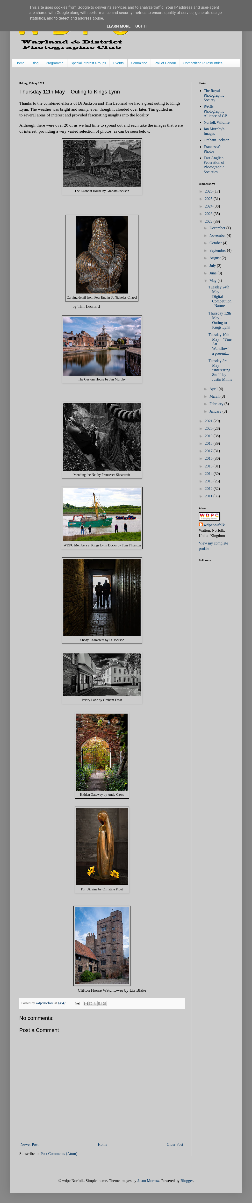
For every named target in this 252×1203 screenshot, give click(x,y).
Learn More (118, 26)
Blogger (186, 1181)
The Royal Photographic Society (214, 95)
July (213, 266)
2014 (209, 474)
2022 (209, 221)
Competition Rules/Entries (203, 63)
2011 (209, 496)
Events (118, 63)
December (217, 228)
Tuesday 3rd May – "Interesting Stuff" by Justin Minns (220, 370)
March (215, 396)
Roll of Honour (165, 63)
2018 (209, 443)
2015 (209, 466)
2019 (209, 436)
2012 (209, 489)
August (215, 258)
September (218, 250)
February (216, 404)
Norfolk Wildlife (217, 122)
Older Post (175, 1144)
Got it (141, 26)
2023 (209, 214)
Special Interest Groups (88, 63)
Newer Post (29, 1144)
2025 (209, 199)
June (213, 273)
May (213, 281)
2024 (209, 206)
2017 (209, 451)
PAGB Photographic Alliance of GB (215, 111)
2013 (209, 481)
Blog (35, 63)
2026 (209, 191)
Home (19, 63)
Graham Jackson (216, 140)
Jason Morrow (148, 1181)
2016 (209, 458)
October (216, 243)
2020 (209, 428)
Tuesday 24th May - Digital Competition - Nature (220, 296)
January (216, 411)
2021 (209, 421)
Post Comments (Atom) (59, 1154)
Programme (54, 63)
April (214, 389)
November (218, 235)
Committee (139, 63)
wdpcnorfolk (214, 525)
